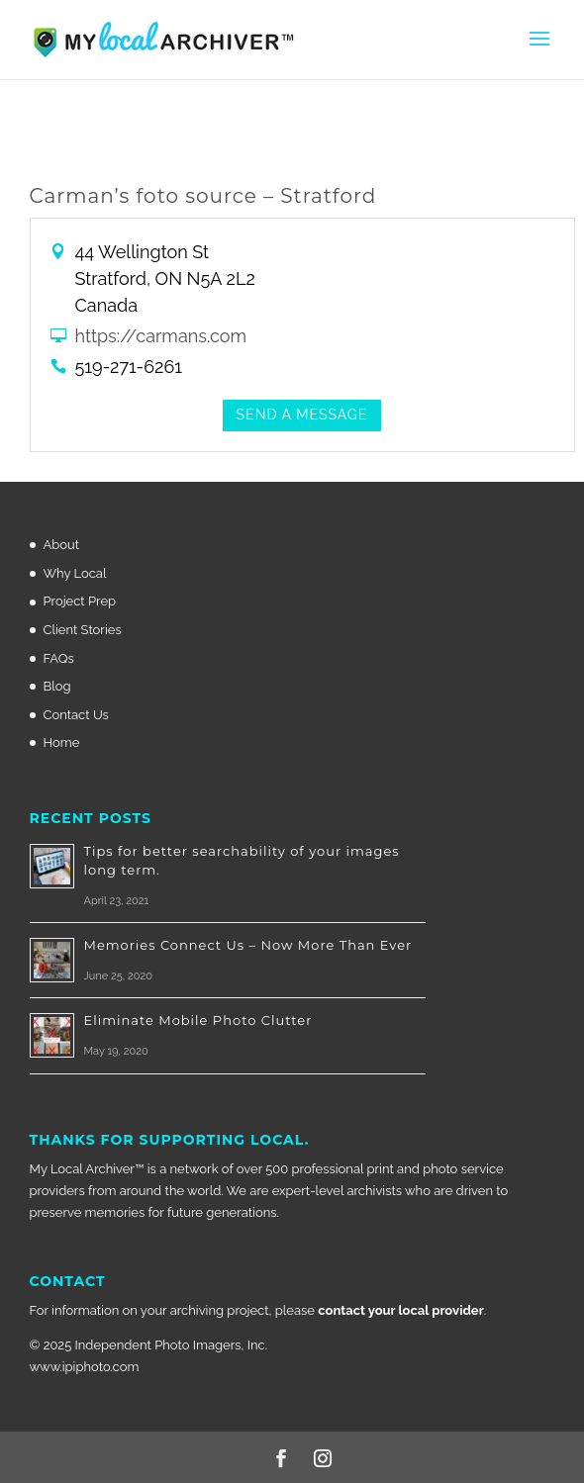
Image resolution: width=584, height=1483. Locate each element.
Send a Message (302, 414)
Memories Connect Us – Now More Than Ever (248, 945)
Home (62, 742)
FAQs (59, 658)
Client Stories (83, 629)
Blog (57, 686)
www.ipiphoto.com (85, 1366)
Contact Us (76, 714)
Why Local (75, 573)
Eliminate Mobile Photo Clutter (198, 1020)
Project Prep (80, 601)
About (62, 544)
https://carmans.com (161, 335)
